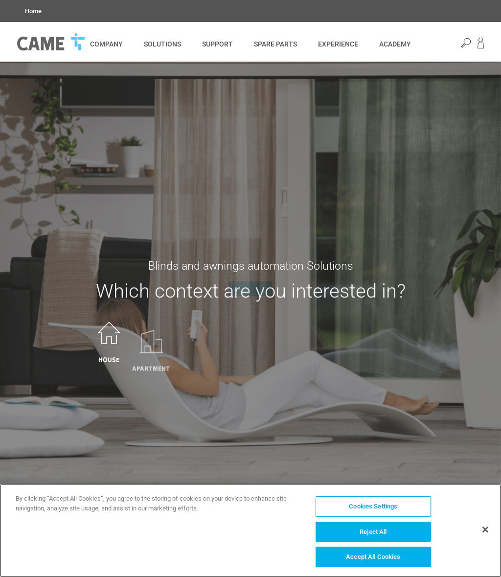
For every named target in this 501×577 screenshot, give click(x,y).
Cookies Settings (373, 506)
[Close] (485, 529)
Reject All (373, 531)
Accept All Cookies (373, 556)
